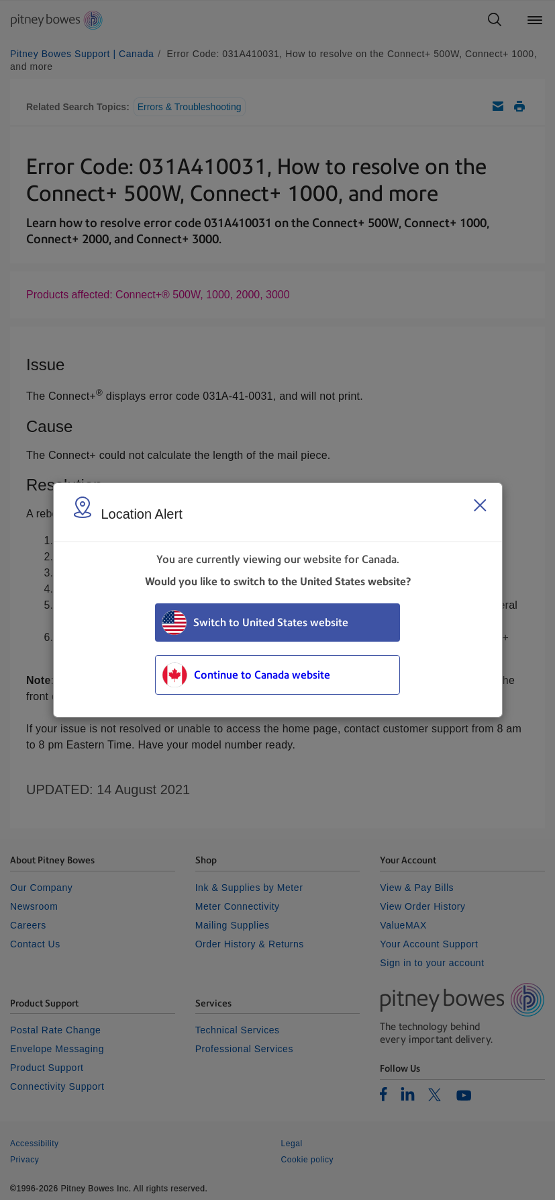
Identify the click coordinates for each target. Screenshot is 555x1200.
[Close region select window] (480, 505)
